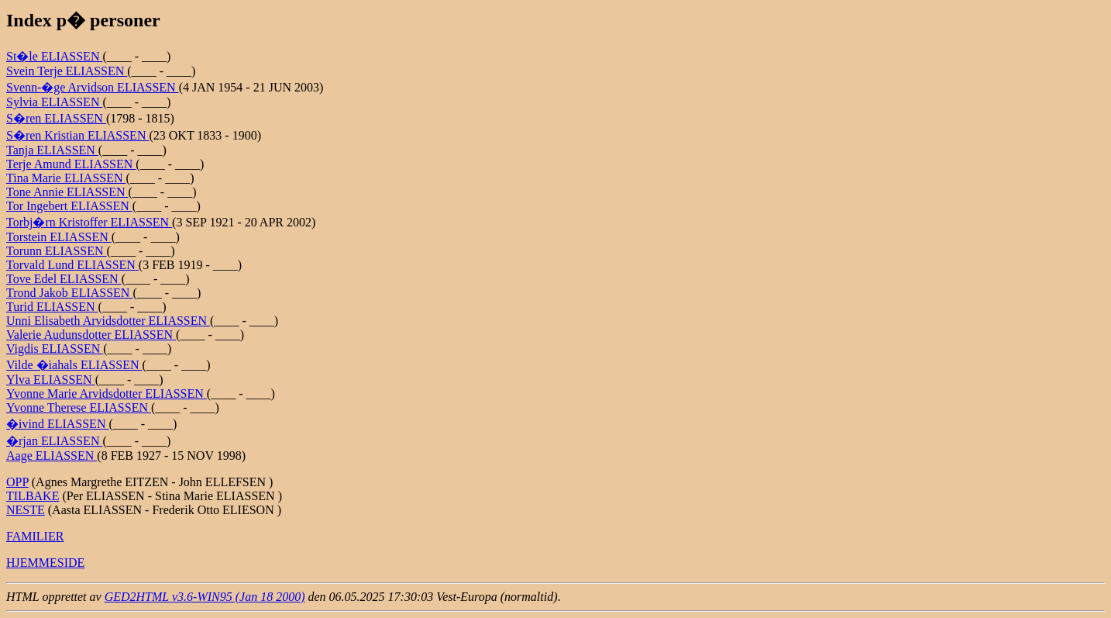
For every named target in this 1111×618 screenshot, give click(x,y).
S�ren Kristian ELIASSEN (77, 135)
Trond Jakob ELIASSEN (69, 292)
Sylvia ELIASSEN (54, 102)
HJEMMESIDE (45, 562)
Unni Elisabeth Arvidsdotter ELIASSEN (108, 320)
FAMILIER (35, 536)
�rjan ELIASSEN (54, 440)
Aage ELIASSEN (51, 455)
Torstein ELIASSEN (59, 236)
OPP (17, 482)
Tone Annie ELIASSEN (67, 192)
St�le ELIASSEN (54, 56)
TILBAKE (32, 495)
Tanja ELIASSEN (52, 150)
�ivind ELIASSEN (57, 423)
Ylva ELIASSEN (50, 379)
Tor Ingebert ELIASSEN (69, 205)
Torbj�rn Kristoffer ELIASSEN (89, 222)
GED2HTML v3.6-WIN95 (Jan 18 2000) (205, 596)
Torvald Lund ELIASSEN (72, 264)
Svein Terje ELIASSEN (66, 71)
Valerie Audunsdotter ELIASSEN (91, 334)
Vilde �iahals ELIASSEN (74, 364)
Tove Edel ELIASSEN (64, 278)
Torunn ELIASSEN (56, 250)
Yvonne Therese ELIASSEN (78, 407)
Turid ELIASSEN (52, 306)
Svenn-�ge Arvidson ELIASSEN (92, 87)
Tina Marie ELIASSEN (66, 178)
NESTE (25, 509)
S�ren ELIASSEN (56, 118)
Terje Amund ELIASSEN (71, 164)
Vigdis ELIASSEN (54, 348)
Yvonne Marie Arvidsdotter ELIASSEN (106, 393)
